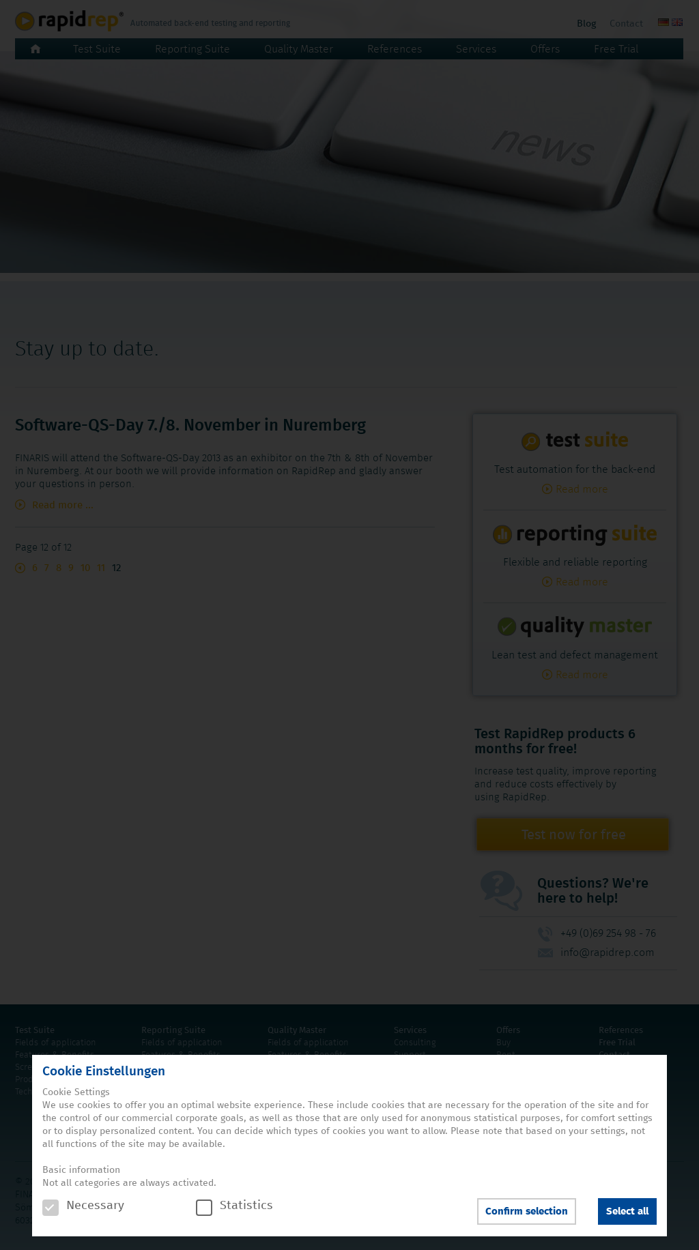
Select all (627, 1211)
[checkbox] (50, 1208)
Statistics (234, 1206)
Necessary (83, 1206)
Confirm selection (526, 1211)
